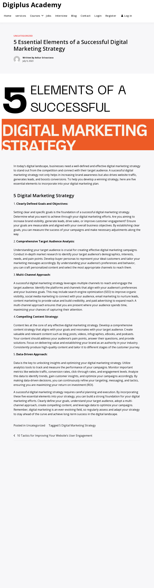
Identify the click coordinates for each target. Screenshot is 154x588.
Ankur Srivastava (44, 57)
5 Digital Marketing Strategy (77, 425)
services (20, 15)
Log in (126, 15)
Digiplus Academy (32, 4)
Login (98, 15)
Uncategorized (23, 35)
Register (110, 15)
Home (7, 15)
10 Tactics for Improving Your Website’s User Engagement (54, 435)
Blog (74, 15)
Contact (86, 15)
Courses (35, 15)
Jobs (48, 15)
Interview (61, 15)
